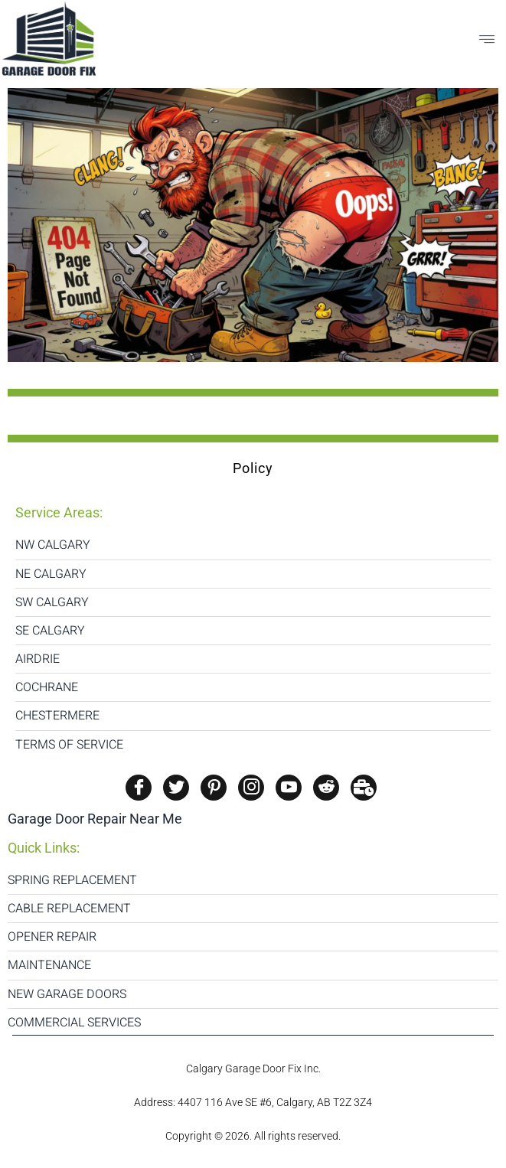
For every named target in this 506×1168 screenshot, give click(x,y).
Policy (253, 468)
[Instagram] (251, 788)
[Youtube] (289, 788)
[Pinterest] (214, 788)
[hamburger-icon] (487, 40)
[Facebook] (139, 788)
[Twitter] (176, 788)
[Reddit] (326, 788)
